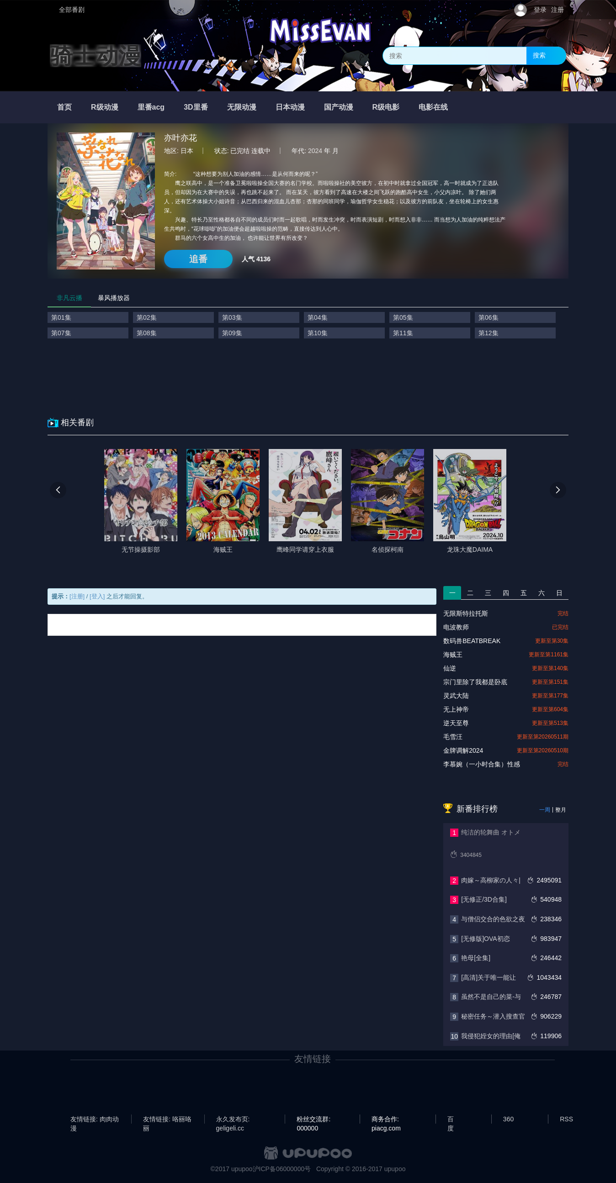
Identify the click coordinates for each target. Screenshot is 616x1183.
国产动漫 (338, 107)
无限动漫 (241, 107)
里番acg (151, 107)
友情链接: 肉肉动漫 (94, 1119)
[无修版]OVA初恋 (485, 938)
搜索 (539, 55)
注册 (557, 9)
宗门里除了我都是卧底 (475, 682)
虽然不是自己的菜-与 (491, 996)
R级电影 (386, 107)
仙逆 (449, 668)
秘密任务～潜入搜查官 (493, 1016)
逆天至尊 (456, 723)
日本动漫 (290, 107)
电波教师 (456, 627)
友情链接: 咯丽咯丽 (167, 1119)
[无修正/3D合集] (484, 899)
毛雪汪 (452, 736)
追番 (198, 259)
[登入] (97, 596)
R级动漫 (104, 107)
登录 (540, 9)
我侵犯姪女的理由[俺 (490, 1036)
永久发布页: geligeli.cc (233, 1119)
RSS (566, 1119)
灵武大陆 (456, 695)
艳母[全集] (475, 957)
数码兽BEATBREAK (471, 640)
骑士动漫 (95, 56)
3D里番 (195, 107)
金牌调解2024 (463, 750)
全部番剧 (72, 9)
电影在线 (433, 107)
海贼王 (452, 654)
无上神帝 (456, 709)
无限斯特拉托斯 (465, 613)
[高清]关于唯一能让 (488, 977)
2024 (315, 151)
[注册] (77, 596)
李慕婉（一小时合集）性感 (481, 764)
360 (508, 1119)
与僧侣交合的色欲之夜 (493, 919)
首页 (64, 107)
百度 (450, 1119)
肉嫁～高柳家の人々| (490, 880)
